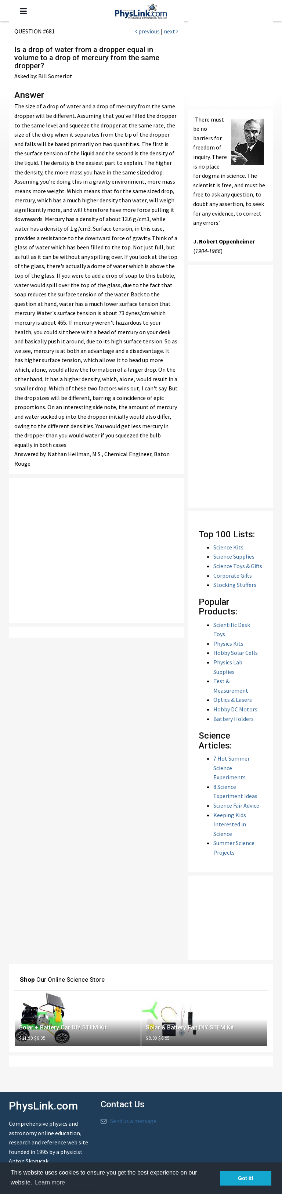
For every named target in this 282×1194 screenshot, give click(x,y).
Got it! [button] (245, 1178)
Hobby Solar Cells (235, 652)
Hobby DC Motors (235, 709)
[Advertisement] (96, 550)
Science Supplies (233, 556)
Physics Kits (228, 643)
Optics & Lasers (232, 699)
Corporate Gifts (232, 575)
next (171, 31)
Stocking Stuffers (234, 584)
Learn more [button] (50, 1182)
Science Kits (228, 547)
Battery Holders (233, 718)
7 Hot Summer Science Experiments (231, 768)
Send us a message (133, 1121)
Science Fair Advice (236, 805)
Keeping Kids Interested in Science (229, 824)
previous (147, 31)
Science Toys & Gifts (237, 566)
